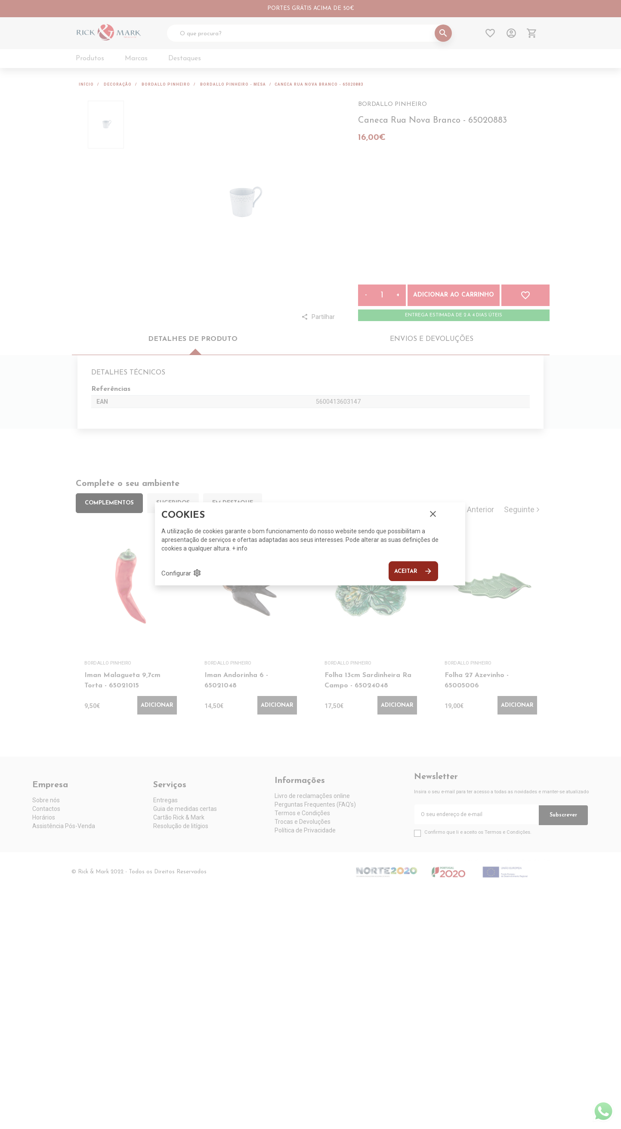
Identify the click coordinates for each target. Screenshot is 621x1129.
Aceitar (413, 571)
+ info (239, 548)
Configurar (181, 573)
